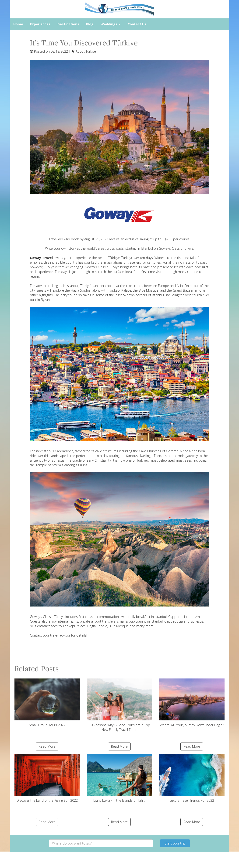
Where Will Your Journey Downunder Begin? (192, 702)
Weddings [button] (111, 24)
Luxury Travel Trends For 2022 (192, 778)
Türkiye (91, 51)
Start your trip (175, 843)
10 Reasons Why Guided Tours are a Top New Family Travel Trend (119, 705)
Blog (90, 24)
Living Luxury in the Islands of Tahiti (119, 778)
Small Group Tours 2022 (47, 702)
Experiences (40, 24)
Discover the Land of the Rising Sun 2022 (47, 778)
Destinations (68, 24)
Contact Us (137, 24)
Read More (47, 746)
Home (18, 24)
